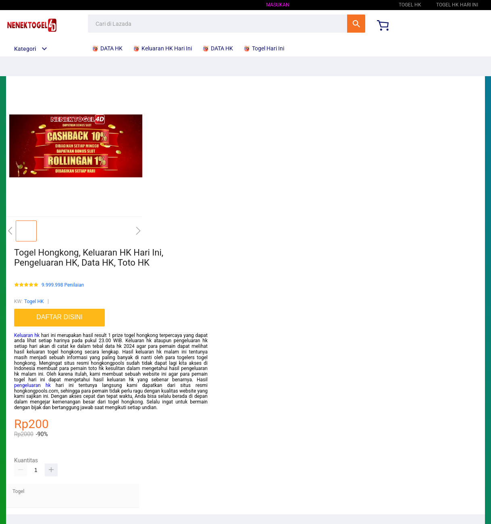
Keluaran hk (27, 335)
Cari (356, 24)
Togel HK (372, 5)
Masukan (277, 5)
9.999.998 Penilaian (63, 285)
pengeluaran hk (32, 385)
